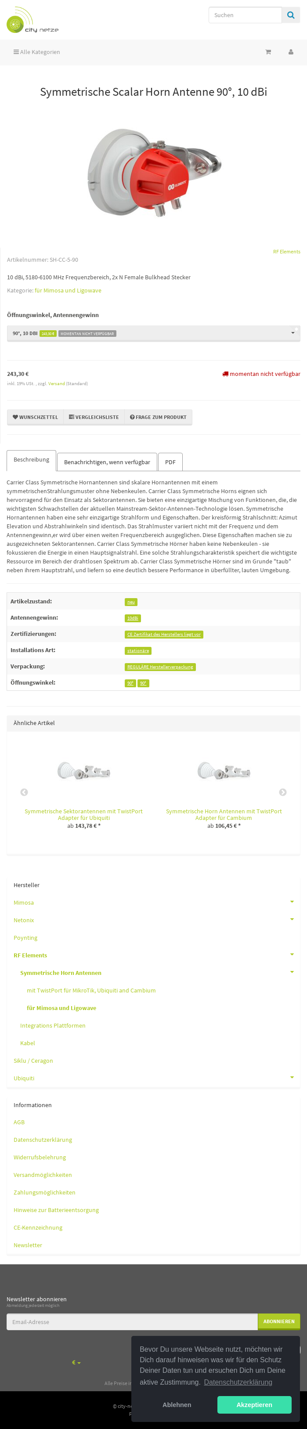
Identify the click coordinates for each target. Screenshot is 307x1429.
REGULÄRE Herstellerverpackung (160, 667)
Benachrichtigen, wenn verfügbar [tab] (107, 462)
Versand (57, 383)
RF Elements (157, 954)
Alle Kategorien (37, 52)
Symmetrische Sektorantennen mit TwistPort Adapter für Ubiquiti (84, 814)
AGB (19, 1122)
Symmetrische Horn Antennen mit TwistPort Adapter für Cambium (224, 814)
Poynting (25, 938)
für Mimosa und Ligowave (68, 290)
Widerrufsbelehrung (40, 1157)
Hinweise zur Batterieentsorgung (56, 1210)
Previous (24, 792)
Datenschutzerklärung (43, 1140)
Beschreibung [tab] (31, 459)
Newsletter (28, 1245)
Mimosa (157, 901)
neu (131, 602)
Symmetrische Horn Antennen (160, 972)
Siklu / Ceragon (33, 1061)
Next (282, 792)
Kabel (27, 1043)
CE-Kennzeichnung (38, 1227)
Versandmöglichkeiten (43, 1175)
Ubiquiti (157, 1077)
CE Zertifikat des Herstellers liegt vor (164, 634)
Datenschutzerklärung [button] (238, 1382)
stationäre (138, 650)
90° (130, 683)
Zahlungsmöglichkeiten (45, 1192)
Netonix (157, 919)
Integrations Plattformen (53, 1025)
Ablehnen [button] (177, 1404)
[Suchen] (245, 15)
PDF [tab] (170, 462)
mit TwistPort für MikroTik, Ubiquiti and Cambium (91, 990)
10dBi (132, 618)
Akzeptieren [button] (254, 1404)
